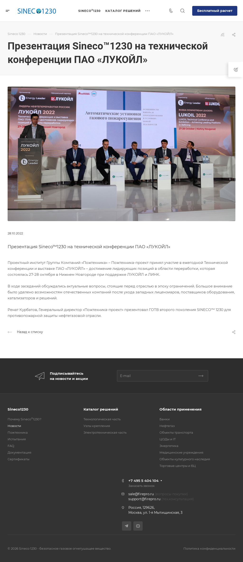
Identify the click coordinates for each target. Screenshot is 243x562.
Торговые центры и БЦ (177, 466)
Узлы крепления (97, 426)
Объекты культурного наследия (184, 459)
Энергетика (168, 446)
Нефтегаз (167, 426)
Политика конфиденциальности (209, 548)
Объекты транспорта (176, 432)
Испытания (17, 439)
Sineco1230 (18, 409)
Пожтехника (18, 432)
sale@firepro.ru (141, 494)
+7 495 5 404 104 (143, 480)
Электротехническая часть (105, 432)
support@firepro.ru (144, 499)
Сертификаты (18, 459)
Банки (164, 419)
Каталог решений (101, 409)
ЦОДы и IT (167, 439)
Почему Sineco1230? (24, 419)
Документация (19, 452)
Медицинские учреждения (181, 452)
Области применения (180, 409)
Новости (14, 426)
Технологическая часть (102, 419)
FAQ (11, 446)
